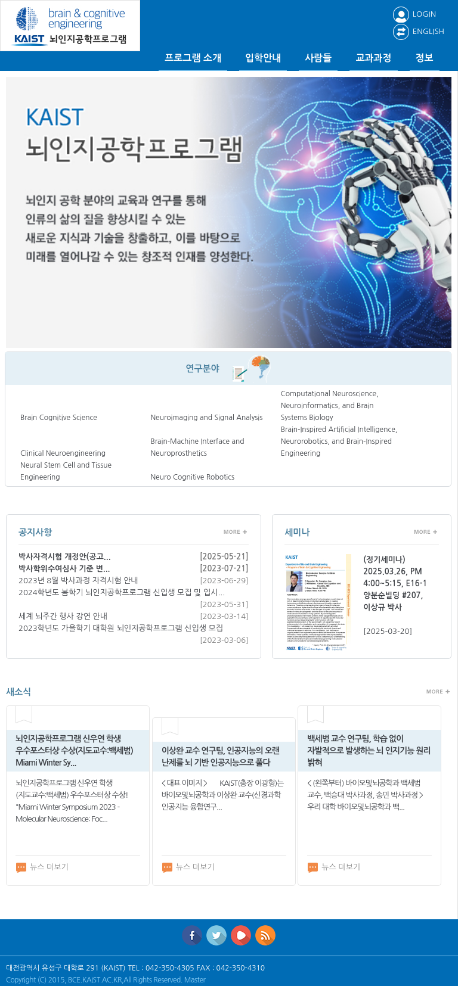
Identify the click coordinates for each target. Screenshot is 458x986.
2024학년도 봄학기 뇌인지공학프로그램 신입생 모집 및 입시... (121, 592)
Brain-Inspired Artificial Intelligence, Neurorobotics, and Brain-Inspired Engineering (339, 441)
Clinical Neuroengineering (63, 453)
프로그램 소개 (193, 58)
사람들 (318, 58)
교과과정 (373, 58)
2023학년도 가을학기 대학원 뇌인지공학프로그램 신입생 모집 (120, 628)
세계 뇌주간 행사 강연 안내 (62, 616)
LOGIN (414, 14)
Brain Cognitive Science (58, 417)
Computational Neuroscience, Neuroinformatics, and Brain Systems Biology (330, 405)
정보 (425, 58)
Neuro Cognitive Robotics (192, 477)
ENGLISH (418, 31)
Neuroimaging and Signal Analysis (206, 417)
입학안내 (263, 58)
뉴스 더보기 (42, 867)
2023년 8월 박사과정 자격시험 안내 (78, 580)
